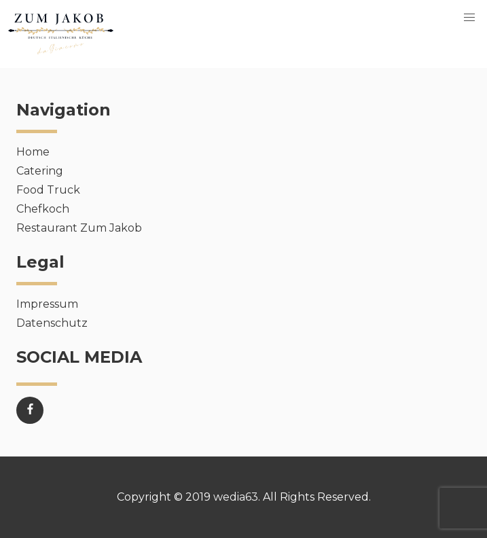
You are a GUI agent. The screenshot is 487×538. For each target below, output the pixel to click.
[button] (469, 17)
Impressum (47, 304)
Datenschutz (52, 323)
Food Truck (48, 189)
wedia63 (235, 496)
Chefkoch (42, 208)
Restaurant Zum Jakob (79, 227)
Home (33, 151)
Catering (39, 170)
